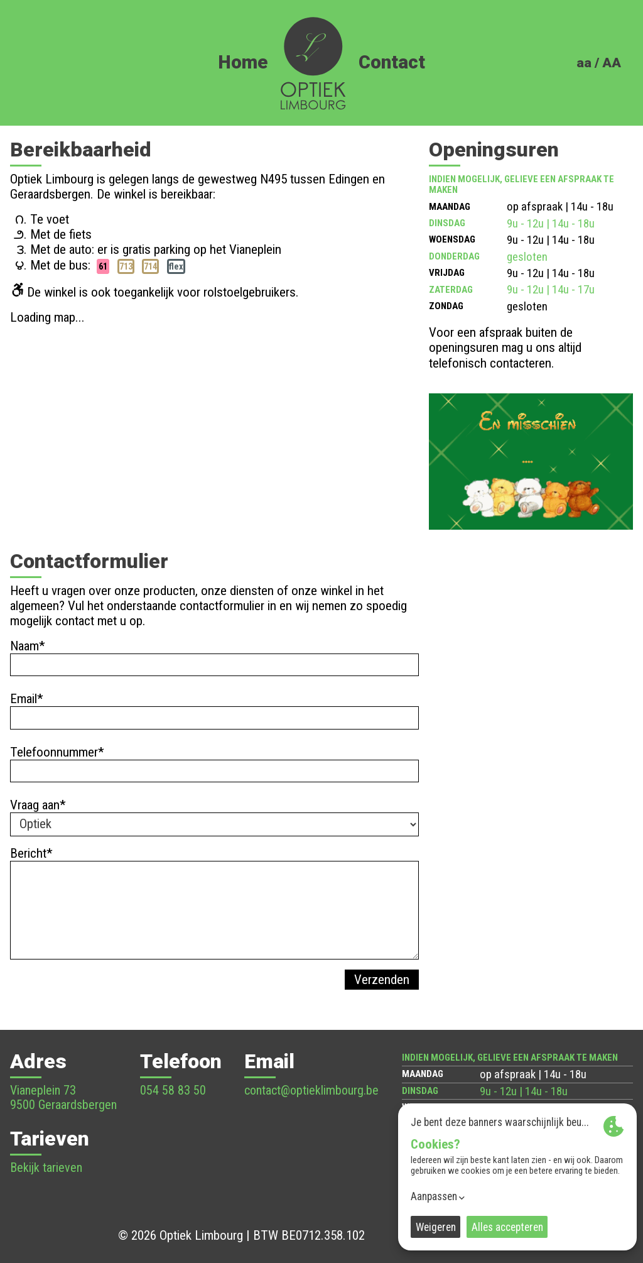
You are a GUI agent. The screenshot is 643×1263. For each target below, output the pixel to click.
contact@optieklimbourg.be (311, 1090)
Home (242, 62)
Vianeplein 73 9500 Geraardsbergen (63, 1097)
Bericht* (31, 853)
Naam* (27, 645)
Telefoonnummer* (57, 752)
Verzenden (381, 979)
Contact (392, 62)
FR (611, 81)
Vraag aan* (38, 804)
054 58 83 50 (173, 1090)
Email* (26, 698)
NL (588, 81)
